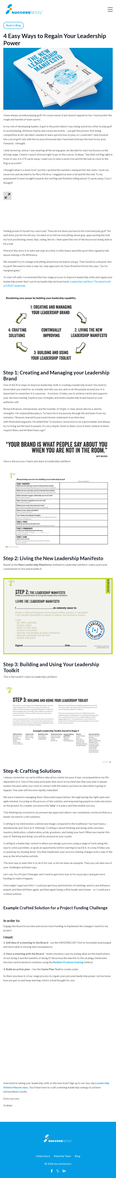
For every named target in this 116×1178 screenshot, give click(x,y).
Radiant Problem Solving (68, 962)
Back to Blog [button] (13, 25)
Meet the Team (62, 1156)
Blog (77, 1156)
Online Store (43, 1156)
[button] (58, 196)
